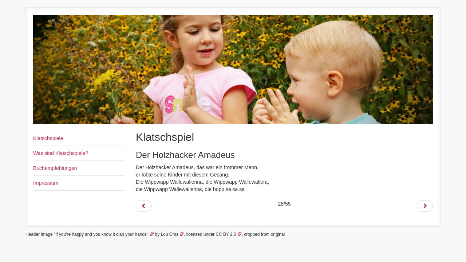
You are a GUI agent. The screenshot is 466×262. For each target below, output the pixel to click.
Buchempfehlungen (55, 168)
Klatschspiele (48, 138)
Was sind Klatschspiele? (60, 153)
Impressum (45, 183)
